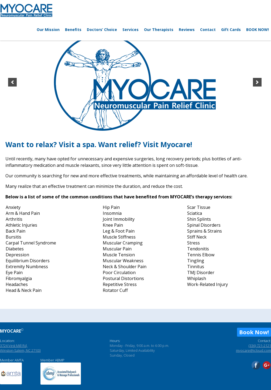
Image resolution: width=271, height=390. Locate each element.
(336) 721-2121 (260, 345)
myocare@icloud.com (253, 350)
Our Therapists (158, 29)
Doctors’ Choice (102, 29)
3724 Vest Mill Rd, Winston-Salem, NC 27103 (20, 348)
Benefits (73, 29)
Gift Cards (231, 29)
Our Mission (48, 29)
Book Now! (254, 332)
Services (130, 29)
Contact (208, 29)
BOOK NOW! (257, 29)
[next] (257, 82)
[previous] (12, 82)
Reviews (187, 29)
